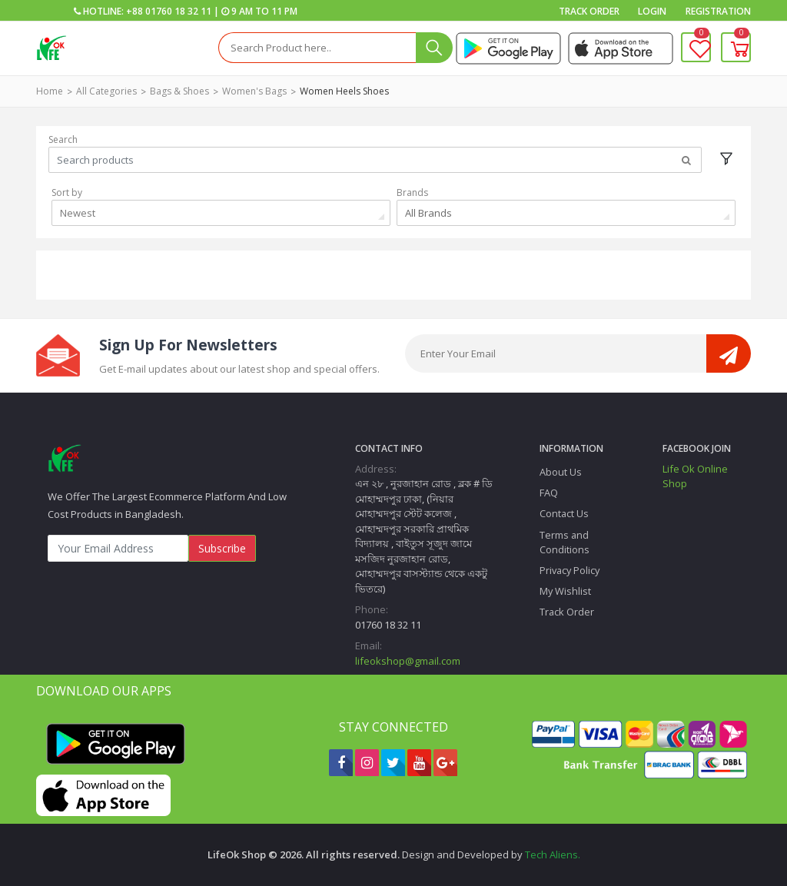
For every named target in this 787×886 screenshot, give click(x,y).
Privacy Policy (569, 570)
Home (49, 91)
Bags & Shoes (179, 91)
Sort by (66, 192)
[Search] (317, 47)
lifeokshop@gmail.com (407, 661)
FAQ (549, 492)
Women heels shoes (344, 91)
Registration (718, 11)
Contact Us (564, 513)
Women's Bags (254, 91)
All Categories (106, 91)
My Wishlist (565, 591)
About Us (561, 472)
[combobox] (220, 213)
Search (63, 139)
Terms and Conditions (564, 542)
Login (652, 11)
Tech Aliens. (552, 854)
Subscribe (222, 548)
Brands (412, 192)
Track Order (589, 11)
